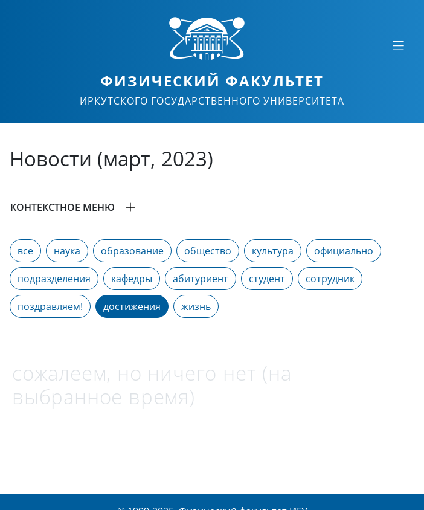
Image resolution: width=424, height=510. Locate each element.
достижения (132, 306)
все (25, 250)
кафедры (131, 278)
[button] (212, 207)
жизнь (196, 306)
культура (273, 250)
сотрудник (330, 278)
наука (67, 250)
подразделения (54, 278)
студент (267, 278)
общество (207, 250)
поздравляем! (50, 306)
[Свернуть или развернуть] (398, 45)
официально (343, 250)
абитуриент (200, 278)
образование (132, 250)
